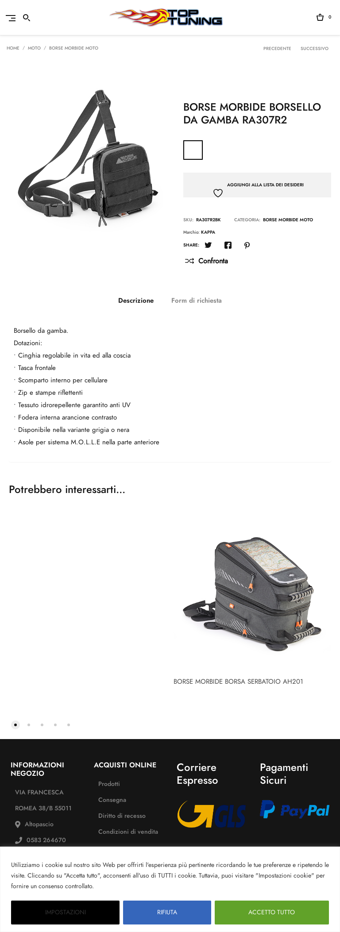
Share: (191, 245)
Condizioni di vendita (128, 832)
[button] (15, 724)
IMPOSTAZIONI (65, 912)
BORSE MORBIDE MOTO (73, 48)
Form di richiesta (196, 300)
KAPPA (208, 232)
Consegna (112, 800)
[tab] (136, 300)
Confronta (213, 261)
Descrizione (136, 300)
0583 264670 (46, 840)
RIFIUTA (167, 912)
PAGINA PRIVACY (122, 886)
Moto (34, 48)
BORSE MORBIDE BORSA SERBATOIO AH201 (238, 681)
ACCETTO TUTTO (271, 912)
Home (13, 48)
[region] (170, 889)
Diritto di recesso (122, 816)
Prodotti (109, 784)
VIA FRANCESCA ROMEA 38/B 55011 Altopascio (43, 808)
